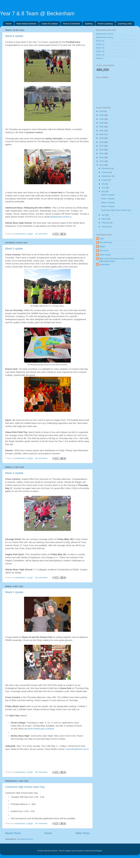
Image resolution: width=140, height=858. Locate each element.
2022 (101, 127)
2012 (101, 165)
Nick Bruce (104, 250)
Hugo (101, 238)
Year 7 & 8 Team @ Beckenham (37, 13)
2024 (101, 119)
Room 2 (99, 58)
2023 (101, 123)
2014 (101, 157)
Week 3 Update (14, 592)
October (105, 172)
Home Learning (105, 23)
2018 (101, 142)
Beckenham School (104, 34)
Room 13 (100, 55)
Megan (102, 246)
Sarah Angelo (105, 255)
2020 (101, 134)
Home (9, 23)
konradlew (78, 851)
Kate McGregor (106, 242)
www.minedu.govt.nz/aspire (41, 729)
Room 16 (100, 41)
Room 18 (100, 48)
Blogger (98, 851)
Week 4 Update (14, 473)
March (105, 219)
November (106, 168)
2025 (101, 115)
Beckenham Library (104, 37)
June (104, 188)
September (107, 176)
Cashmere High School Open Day (25, 786)
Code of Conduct (49, 23)
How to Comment (71, 23)
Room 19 (100, 51)
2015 (101, 153)
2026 (101, 111)
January (105, 226)
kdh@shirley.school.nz (61, 217)
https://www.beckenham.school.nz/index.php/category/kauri (117, 259)
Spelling (89, 23)
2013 (101, 161)
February (106, 223)
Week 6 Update (14, 36)
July (104, 184)
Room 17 (100, 44)
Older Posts (82, 833)
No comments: (41, 234)
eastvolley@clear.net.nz (77, 749)
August (105, 180)
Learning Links (125, 23)
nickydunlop (104, 264)
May (104, 191)
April (104, 215)
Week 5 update (14, 248)
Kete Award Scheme (26, 23)
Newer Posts (13, 833)
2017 (101, 146)
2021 (101, 130)
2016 (101, 150)
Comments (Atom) (25, 839)
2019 (101, 138)
